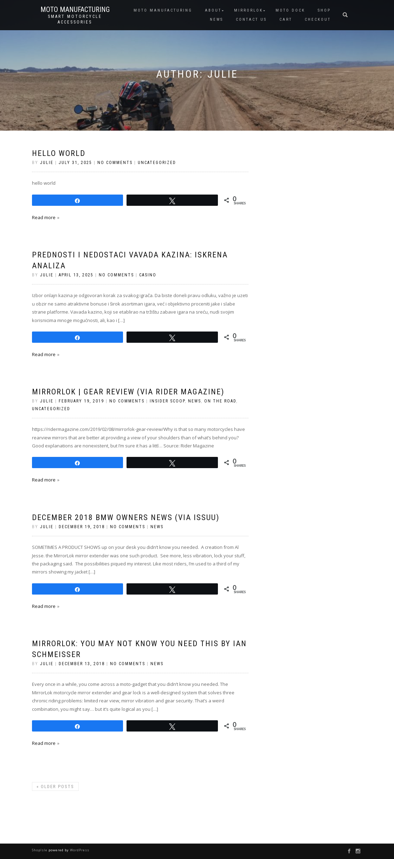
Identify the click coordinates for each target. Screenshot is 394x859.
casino (147, 275)
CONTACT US (251, 19)
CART (285, 19)
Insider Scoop (167, 401)
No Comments (115, 162)
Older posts (55, 786)
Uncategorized (157, 162)
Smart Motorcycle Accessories (75, 19)
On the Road (220, 401)
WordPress (79, 850)
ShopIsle (40, 850)
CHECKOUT (318, 19)
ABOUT (213, 10)
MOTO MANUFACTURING (163, 10)
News (194, 401)
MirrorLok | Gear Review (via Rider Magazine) (128, 391)
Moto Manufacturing (75, 9)
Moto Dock (290, 10)
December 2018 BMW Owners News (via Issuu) (125, 517)
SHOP (324, 10)
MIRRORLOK (248, 10)
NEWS (216, 19)
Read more (44, 217)
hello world (58, 153)
